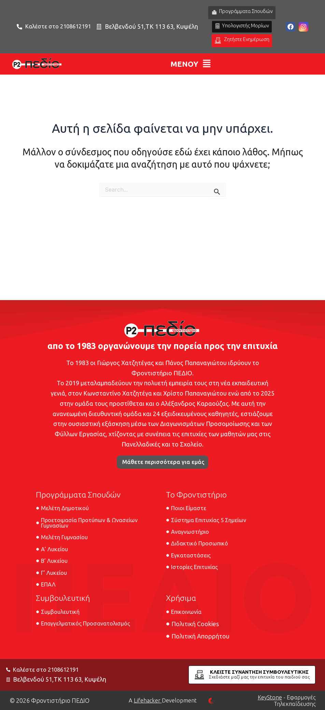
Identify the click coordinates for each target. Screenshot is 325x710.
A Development (162, 700)
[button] (191, 81)
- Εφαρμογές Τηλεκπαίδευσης (284, 700)
